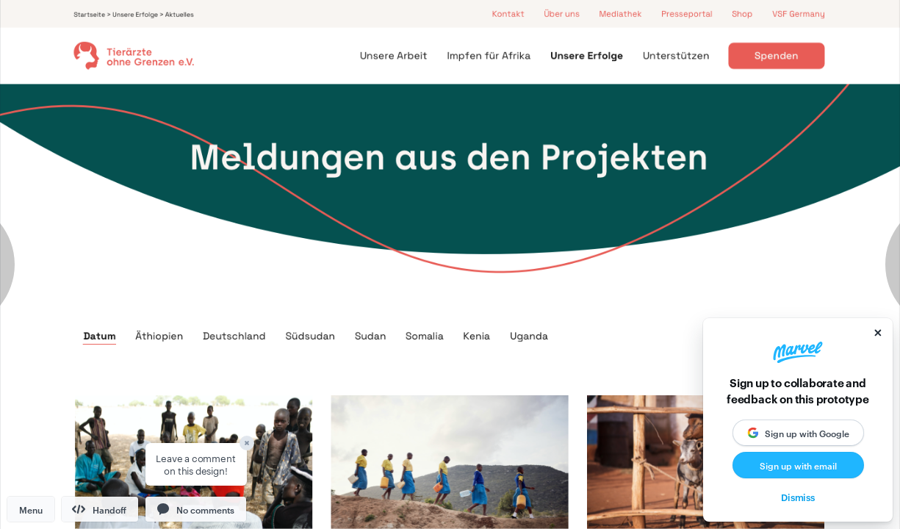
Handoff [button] (99, 509)
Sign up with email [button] (798, 465)
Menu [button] (31, 509)
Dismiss (798, 496)
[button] (195, 509)
